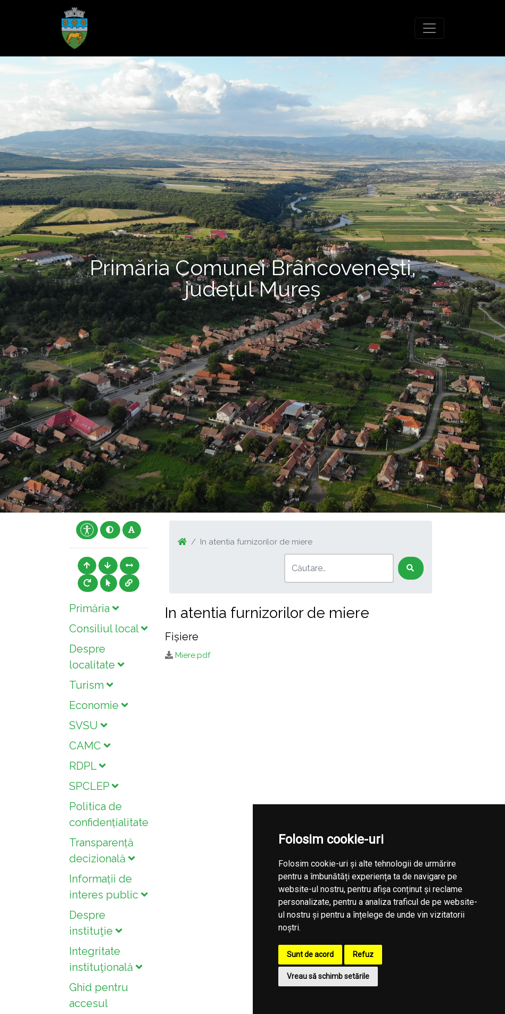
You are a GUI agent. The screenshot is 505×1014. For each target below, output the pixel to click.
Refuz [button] (363, 954)
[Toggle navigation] (429, 28)
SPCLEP (93, 786)
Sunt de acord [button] (310, 954)
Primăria (94, 608)
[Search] (339, 568)
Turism (91, 685)
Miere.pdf (192, 655)
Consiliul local (108, 628)
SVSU (88, 725)
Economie (98, 705)
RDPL (87, 766)
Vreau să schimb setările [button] (328, 976)
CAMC (89, 745)
